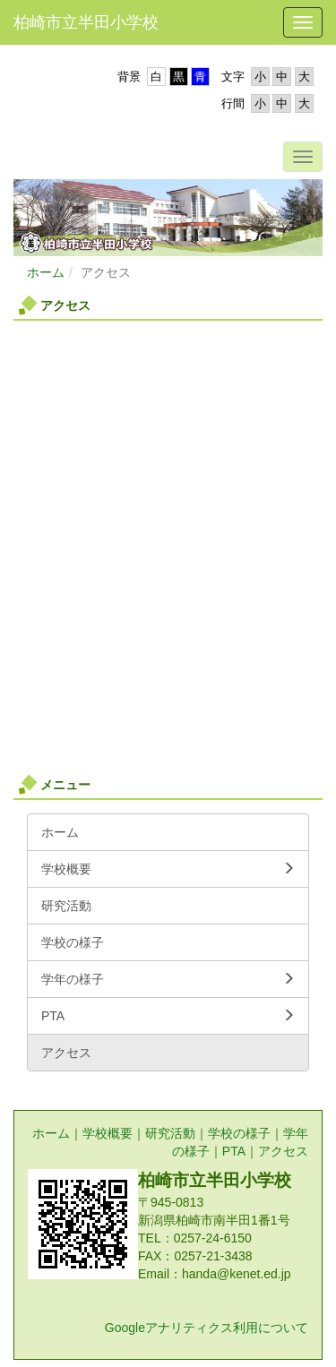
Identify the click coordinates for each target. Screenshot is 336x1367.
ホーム (46, 272)
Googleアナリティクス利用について (206, 1327)
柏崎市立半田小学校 (86, 22)
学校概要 (107, 1133)
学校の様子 (239, 1133)
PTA (234, 1151)
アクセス (283, 1151)
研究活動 (170, 1133)
